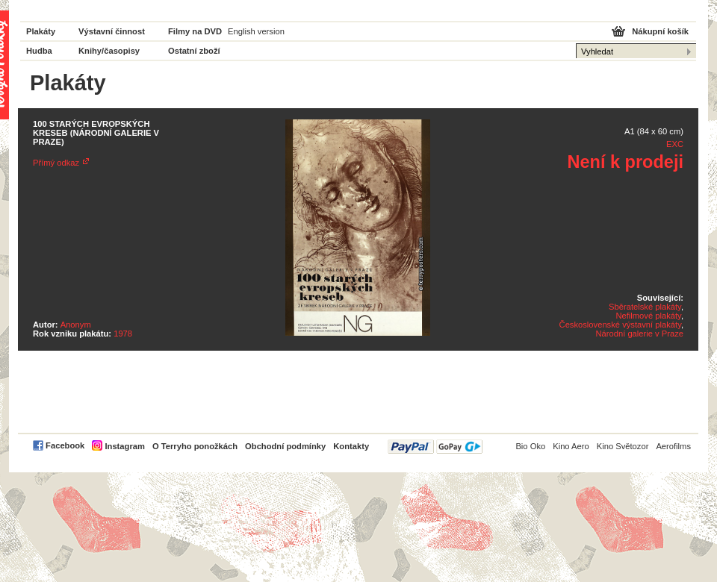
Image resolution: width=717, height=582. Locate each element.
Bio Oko (530, 446)
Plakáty (40, 31)
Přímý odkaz (56, 162)
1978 (123, 333)
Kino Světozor (623, 446)
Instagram (124, 446)
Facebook (65, 445)
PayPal (435, 446)
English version (256, 31)
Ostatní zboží (194, 50)
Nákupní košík (660, 31)
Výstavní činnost (111, 31)
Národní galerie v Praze (639, 333)
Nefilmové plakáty (647, 315)
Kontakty (351, 446)
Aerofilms (673, 446)
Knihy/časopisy (109, 50)
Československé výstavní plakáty (620, 324)
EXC (674, 144)
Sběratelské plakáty (645, 306)
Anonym (75, 324)
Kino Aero (571, 446)
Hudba (39, 50)
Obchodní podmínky (285, 446)
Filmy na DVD (195, 31)
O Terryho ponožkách (195, 446)
